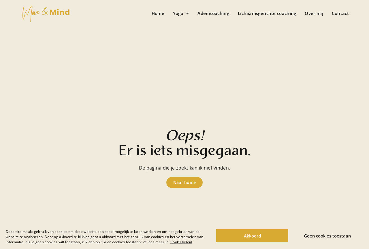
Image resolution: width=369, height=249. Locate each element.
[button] (181, 13)
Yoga (181, 13)
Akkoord (252, 236)
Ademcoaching (213, 13)
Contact (340, 13)
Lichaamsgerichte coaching (267, 13)
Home (158, 13)
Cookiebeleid (181, 242)
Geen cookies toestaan (327, 236)
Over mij (314, 13)
